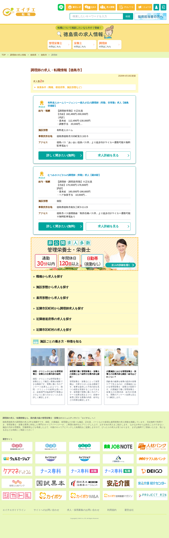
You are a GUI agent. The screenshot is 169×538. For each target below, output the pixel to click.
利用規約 (112, 510)
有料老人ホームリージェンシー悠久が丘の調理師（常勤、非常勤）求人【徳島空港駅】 (89, 104)
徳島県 (33, 55)
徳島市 (44, 55)
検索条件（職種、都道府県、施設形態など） (60, 87)
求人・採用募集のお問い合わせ (83, 510)
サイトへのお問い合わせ (46, 510)
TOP (4, 55)
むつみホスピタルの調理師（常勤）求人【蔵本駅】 (74, 175)
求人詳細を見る (108, 155)
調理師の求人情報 (18, 55)
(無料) (60, 154)
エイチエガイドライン (14, 510)
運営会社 (129, 510)
